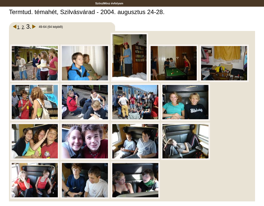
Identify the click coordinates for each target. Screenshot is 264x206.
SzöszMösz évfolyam (109, 3)
